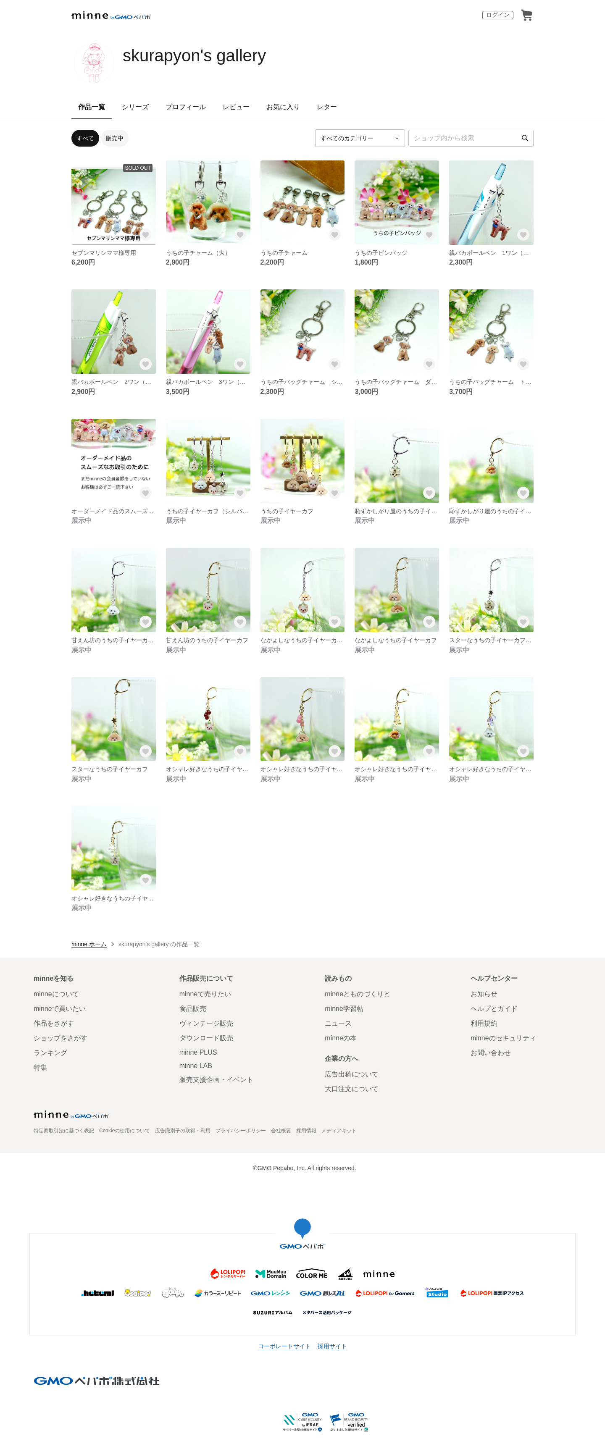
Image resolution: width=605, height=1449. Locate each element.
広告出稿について (352, 1074)
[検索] (525, 138)
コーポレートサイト (284, 1346)
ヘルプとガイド (494, 1008)
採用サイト (332, 1346)
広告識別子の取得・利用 (182, 1131)
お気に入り (283, 106)
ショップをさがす (60, 1038)
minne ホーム (89, 944)
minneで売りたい (205, 994)
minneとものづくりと (357, 994)
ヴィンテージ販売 (206, 1023)
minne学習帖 (344, 1008)
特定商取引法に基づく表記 (64, 1131)
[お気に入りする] (145, 234)
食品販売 (192, 1008)
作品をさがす (54, 1023)
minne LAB (195, 1065)
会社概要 (281, 1131)
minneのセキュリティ (503, 1038)
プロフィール (186, 106)
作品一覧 (91, 106)
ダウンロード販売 (206, 1038)
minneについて (56, 994)
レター (327, 106)
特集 (40, 1067)
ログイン (498, 14)
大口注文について (352, 1088)
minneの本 (341, 1038)
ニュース (338, 1023)
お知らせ (484, 994)
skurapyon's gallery (194, 55)
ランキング (50, 1052)
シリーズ (135, 106)
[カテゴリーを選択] (360, 138)
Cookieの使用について (124, 1131)
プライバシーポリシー (241, 1131)
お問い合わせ (491, 1052)
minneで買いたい (60, 1008)
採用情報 (306, 1131)
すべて (85, 138)
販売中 (115, 138)
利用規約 (484, 1023)
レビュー (236, 106)
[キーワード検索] (471, 138)
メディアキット (339, 1131)
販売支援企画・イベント (216, 1079)
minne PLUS (198, 1052)
